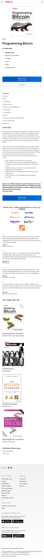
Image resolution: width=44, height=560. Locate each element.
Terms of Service (6, 554)
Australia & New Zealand (8, 506)
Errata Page (5, 453)
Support (22, 476)
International (6, 503)
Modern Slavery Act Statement (9, 556)
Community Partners (7, 488)
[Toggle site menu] (2, 2)
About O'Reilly (6, 476)
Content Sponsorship (7, 498)
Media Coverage (6, 486)
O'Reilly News (5, 483)
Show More (5, 123)
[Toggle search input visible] (42, 2)
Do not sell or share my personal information (12, 548)
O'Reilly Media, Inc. (10, 67)
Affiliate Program (6, 491)
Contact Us (22, 479)
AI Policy (21, 486)
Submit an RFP (6, 493)
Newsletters (22, 481)
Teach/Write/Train (7, 479)
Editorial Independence (24, 554)
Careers (4, 481)
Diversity (4, 495)
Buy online (22, 85)
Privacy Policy (23, 483)
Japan (3, 508)
